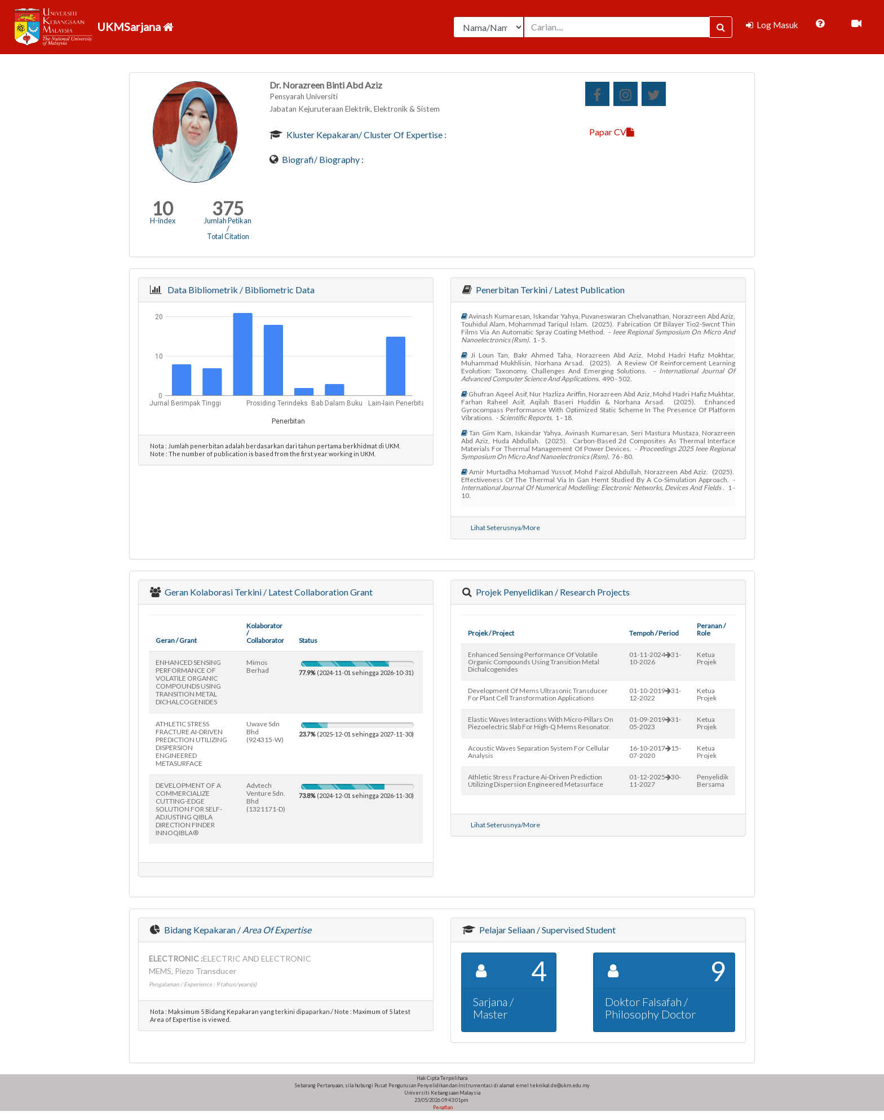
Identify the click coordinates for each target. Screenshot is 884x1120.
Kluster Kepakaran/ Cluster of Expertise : (366, 134)
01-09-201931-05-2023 (655, 723)
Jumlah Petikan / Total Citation (227, 228)
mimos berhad (257, 666)
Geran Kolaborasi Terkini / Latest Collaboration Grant (268, 592)
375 (228, 208)
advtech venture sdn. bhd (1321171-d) (265, 797)
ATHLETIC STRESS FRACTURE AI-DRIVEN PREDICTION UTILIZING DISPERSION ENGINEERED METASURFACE (191, 744)
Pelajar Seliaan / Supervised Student (547, 929)
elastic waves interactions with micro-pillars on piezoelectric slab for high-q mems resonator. (540, 723)
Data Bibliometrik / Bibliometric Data (239, 289)
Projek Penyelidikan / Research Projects (552, 592)
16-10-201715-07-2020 (655, 752)
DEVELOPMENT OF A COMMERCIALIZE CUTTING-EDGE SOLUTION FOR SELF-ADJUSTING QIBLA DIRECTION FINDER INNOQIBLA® (189, 809)
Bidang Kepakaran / (236, 929)
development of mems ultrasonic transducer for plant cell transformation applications (538, 694)
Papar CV (611, 131)
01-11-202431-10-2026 (655, 658)
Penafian (442, 1107)
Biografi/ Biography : (322, 159)
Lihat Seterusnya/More (505, 527)
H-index (162, 220)
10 (162, 208)
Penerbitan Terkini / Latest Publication (549, 289)
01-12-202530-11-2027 (655, 780)
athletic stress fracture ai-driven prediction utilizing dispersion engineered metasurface (535, 780)
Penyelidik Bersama (712, 780)
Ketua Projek (707, 658)
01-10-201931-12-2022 (655, 694)
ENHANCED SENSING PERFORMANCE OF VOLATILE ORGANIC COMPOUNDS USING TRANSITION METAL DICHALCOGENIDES (188, 682)
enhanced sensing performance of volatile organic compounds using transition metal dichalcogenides (533, 661)
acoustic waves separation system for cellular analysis (538, 752)
